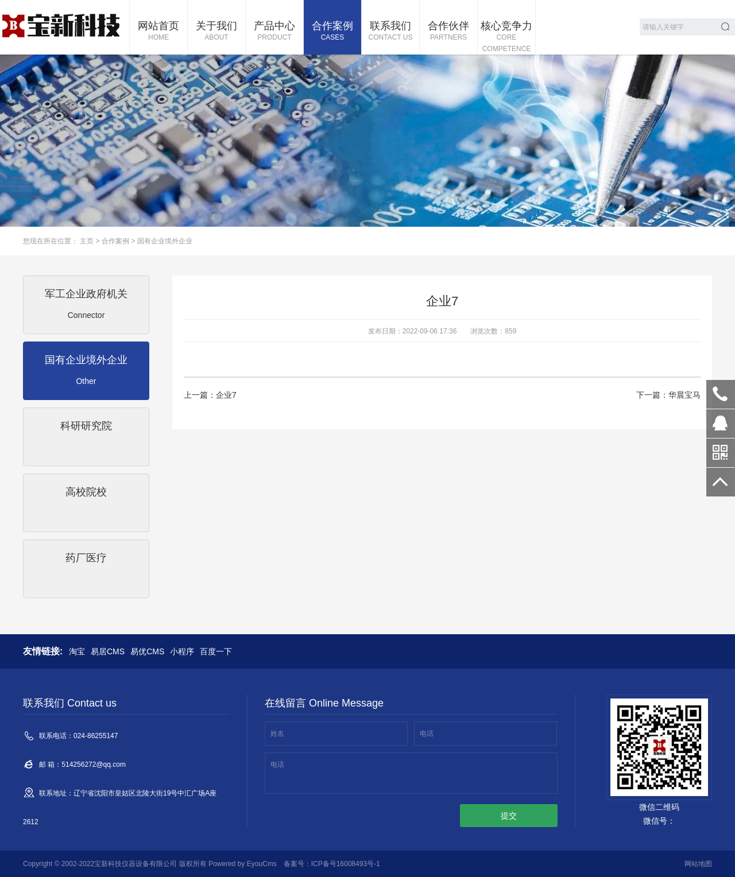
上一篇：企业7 (210, 394)
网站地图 (698, 864)
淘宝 (77, 651)
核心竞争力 (506, 37)
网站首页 (158, 31)
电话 (427, 733)
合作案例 (332, 31)
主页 (87, 241)
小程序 (182, 651)
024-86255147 (720, 394)
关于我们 (216, 31)
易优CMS (147, 651)
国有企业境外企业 (164, 241)
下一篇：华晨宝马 (668, 394)
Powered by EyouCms (242, 864)
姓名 (277, 733)
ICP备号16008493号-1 (345, 864)
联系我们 (390, 31)
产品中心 (274, 31)
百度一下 (216, 651)
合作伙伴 (448, 31)
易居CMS (108, 651)
